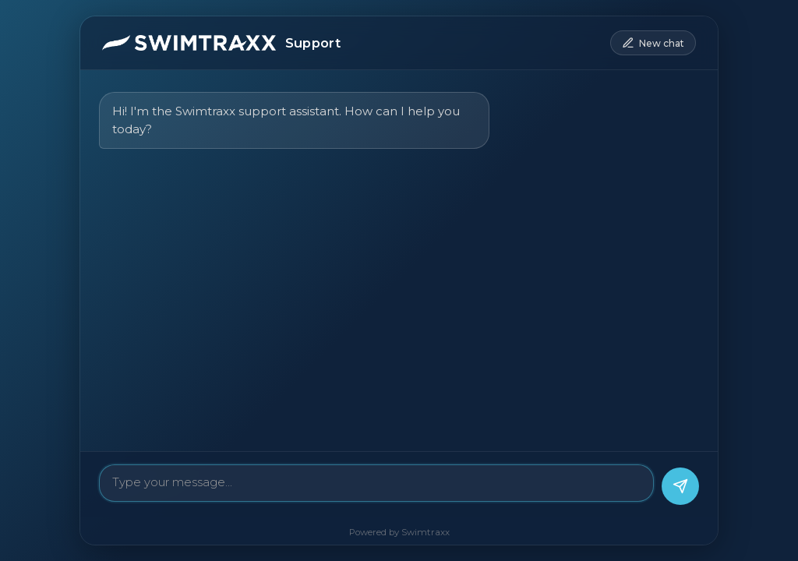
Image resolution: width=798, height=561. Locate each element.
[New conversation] (653, 42)
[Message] (376, 483)
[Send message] (680, 486)
